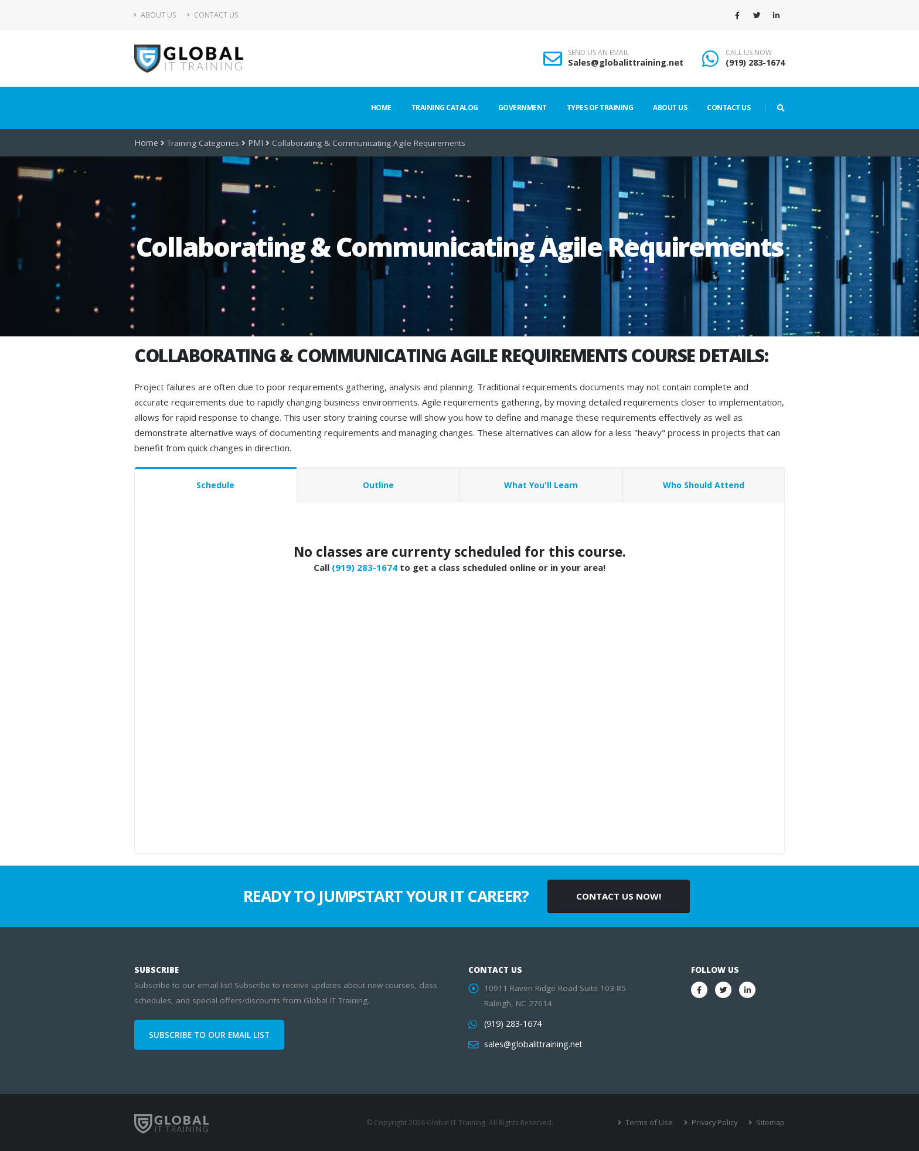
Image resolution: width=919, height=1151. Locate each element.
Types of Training (600, 108)
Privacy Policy (716, 1123)
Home (381, 108)
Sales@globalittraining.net (625, 62)
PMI (253, 143)
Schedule (215, 485)
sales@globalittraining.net (531, 1044)
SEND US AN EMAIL (598, 53)
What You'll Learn (541, 485)
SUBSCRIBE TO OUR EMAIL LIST (209, 1035)
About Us (155, 15)
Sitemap (770, 1123)
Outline (378, 485)
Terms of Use (652, 1123)
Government (522, 108)
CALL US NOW (749, 53)
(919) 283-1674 (755, 62)
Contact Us (212, 15)
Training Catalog (444, 108)
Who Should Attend (703, 485)
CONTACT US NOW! (618, 896)
